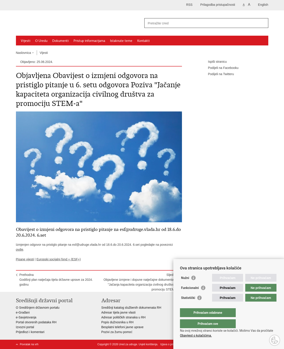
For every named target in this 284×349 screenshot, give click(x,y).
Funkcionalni (190, 296)
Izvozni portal (25, 327)
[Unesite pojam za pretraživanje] (201, 23)
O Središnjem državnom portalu (38, 307)
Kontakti (143, 41)
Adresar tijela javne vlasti (118, 312)
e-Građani (23, 312)
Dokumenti (60, 41)
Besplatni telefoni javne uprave (122, 327)
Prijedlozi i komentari (30, 332)
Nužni (185, 287)
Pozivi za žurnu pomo (116, 332)
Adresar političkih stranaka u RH (123, 317)
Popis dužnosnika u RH (117, 322)
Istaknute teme (121, 41)
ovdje (19, 249)
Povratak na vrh (29, 344)
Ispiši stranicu (214, 62)
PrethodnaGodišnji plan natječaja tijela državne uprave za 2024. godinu (56, 279)
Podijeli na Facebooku (220, 68)
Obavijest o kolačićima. (196, 335)
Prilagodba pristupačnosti (217, 4)
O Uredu (41, 41)
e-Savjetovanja (26, 317)
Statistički (188, 306)
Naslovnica (23, 53)
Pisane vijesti (25, 259)
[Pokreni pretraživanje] (263, 23)
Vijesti (25, 41)
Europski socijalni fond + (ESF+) (59, 259)
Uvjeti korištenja (148, 344)
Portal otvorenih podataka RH (36, 322)
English (263, 4)
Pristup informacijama (89, 41)
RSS (189, 4)
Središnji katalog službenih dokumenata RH (131, 307)
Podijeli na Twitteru (218, 74)
